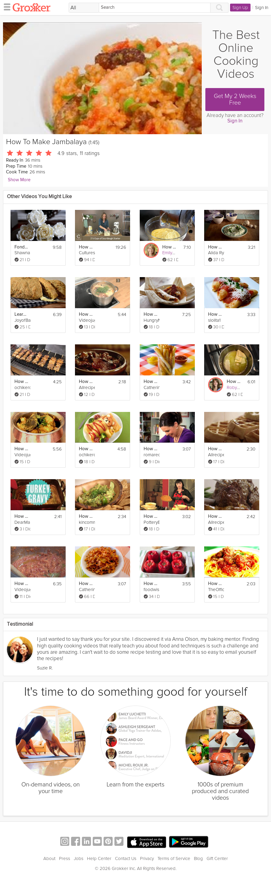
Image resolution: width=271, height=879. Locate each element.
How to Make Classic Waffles (215, 449)
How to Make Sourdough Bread (86, 247)
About (49, 858)
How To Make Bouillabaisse (86, 314)
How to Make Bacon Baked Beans (86, 381)
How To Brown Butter (234, 381)
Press (64, 858)
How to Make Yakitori (21, 381)
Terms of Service (173, 858)
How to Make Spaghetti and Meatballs (215, 583)
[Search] (154, 8)
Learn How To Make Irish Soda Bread (21, 314)
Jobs (78, 858)
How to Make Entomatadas (215, 314)
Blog (198, 858)
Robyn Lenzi (239, 387)
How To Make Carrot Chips (86, 583)
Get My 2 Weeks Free (235, 99)
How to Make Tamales (151, 314)
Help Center (99, 858)
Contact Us (125, 858)
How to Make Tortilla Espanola (151, 516)
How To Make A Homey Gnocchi (151, 449)
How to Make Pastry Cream (169, 247)
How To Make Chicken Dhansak (21, 449)
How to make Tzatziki (215, 247)
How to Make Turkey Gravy (21, 516)
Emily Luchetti (175, 252)
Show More (19, 180)
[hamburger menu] (5, 6)
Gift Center (217, 858)
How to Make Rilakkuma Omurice (86, 449)
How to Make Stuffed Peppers (151, 583)
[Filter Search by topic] (84, 8)
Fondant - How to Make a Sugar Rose (21, 247)
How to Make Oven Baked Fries (151, 381)
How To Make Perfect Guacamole (86, 516)
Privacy (147, 858)
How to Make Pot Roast (215, 516)
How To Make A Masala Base (21, 583)
